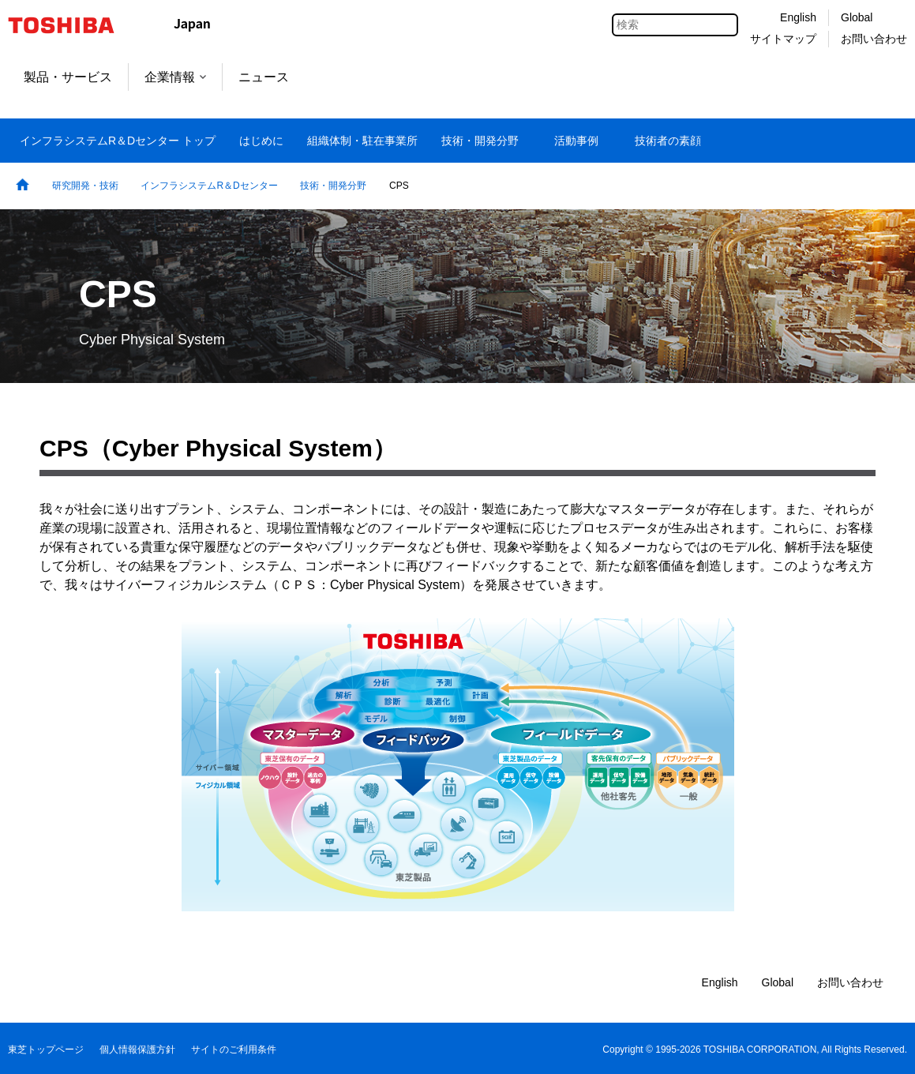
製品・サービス (68, 77)
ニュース (263, 77)
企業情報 (175, 77)
